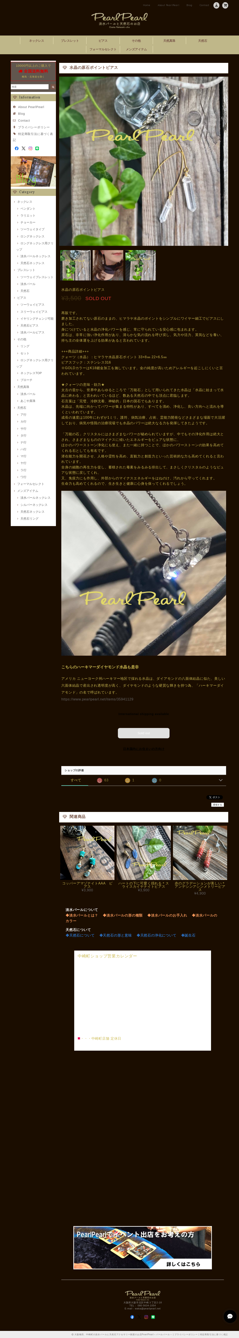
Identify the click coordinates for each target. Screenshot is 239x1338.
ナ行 (23, 442)
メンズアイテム (136, 49)
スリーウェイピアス (34, 311)
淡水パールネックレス (35, 256)
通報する (217, 805)
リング (24, 346)
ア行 (23, 414)
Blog (189, 5)
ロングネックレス (32, 236)
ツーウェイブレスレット (37, 277)
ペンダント (27, 208)
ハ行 (23, 449)
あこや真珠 (27, 401)
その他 (136, 40)
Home (146, 5)
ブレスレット (70, 40)
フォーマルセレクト (103, 49)
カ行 (23, 421)
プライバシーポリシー (34, 127)
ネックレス (36, 40)
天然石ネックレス (32, 263)
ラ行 (23, 470)
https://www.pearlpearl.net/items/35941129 (97, 699)
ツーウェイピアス (32, 304)
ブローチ (26, 380)
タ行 (23, 435)
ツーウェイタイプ (32, 229)
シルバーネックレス (34, 504)
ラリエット (27, 215)
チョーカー (27, 222)
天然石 (202, 40)
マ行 (23, 456)
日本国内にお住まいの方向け (143, 748)
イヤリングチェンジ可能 (37, 318)
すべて (76, 780)
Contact (205, 5)
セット (24, 353)
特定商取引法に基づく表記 (214, 1334)
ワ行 (23, 477)
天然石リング (29, 518)
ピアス (103, 40)
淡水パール (27, 284)
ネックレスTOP (31, 373)
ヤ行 (23, 463)
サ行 (23, 428)
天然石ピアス (29, 325)
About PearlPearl (168, 5)
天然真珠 (169, 40)
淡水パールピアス (32, 332)
